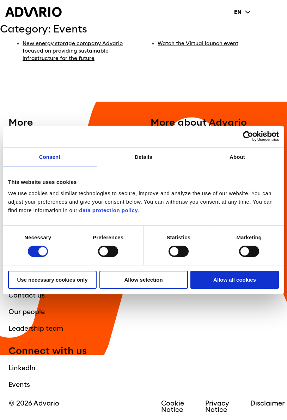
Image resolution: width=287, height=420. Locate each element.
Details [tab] (143, 157)
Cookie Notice (172, 406)
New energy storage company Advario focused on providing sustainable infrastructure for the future (73, 51)
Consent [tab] (50, 157)
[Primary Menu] (276, 12)
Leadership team (35, 328)
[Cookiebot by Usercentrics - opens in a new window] (248, 136)
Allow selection (143, 280)
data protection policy (108, 210)
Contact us (26, 295)
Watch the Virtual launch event (198, 43)
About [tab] (237, 157)
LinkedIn (22, 368)
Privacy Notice (217, 406)
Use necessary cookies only (52, 280)
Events (19, 385)
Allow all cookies (234, 280)
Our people (26, 312)
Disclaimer (267, 403)
